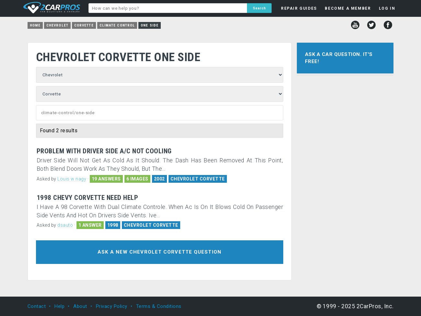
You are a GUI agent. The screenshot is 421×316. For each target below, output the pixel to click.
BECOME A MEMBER (348, 8)
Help (59, 306)
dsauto (65, 225)
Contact (37, 306)
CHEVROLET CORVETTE (197, 178)
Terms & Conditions (158, 306)
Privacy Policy (111, 306)
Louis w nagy (71, 178)
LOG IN (387, 8)
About (80, 306)
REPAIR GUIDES (299, 8)
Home (35, 25)
